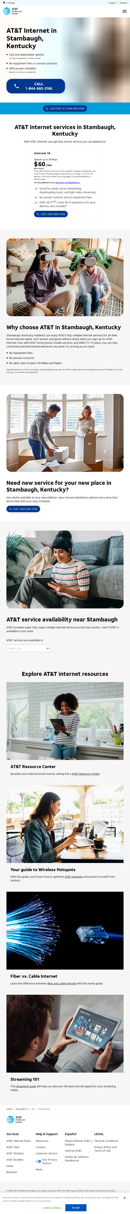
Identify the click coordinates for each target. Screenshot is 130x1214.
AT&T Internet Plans (18, 1141)
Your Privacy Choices (46, 1161)
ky (33, 1109)
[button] (48, 648)
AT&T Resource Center (85, 773)
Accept (76, 1207)
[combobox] (25, 648)
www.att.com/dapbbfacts (67, 182)
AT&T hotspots (74, 876)
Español (123, 3)
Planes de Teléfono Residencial (77, 1158)
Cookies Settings (51, 1207)
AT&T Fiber (13, 1147)
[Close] (124, 1198)
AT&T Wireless (15, 1153)
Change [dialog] (11, 3)
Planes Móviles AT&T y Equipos (78, 1142)
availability (22, 1109)
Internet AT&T (73, 1150)
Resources (42, 1141)
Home (9, 1109)
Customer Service (46, 1153)
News (39, 1169)
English (112, 3)
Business (11, 1172)
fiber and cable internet (61, 983)
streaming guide (26, 1086)
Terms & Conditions (106, 1141)
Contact (41, 1147)
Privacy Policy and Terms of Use (105, 1148)
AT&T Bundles (14, 1159)
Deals (9, 1166)
